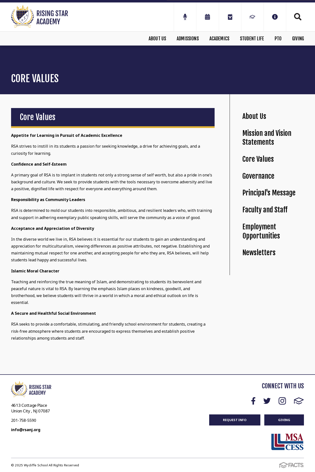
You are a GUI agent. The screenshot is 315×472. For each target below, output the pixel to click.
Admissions (188, 39)
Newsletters (259, 252)
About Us (157, 39)
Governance (258, 176)
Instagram (282, 401)
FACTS (299, 401)
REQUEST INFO (234, 420)
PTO (278, 39)
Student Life (252, 39)
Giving (298, 39)
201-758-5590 (23, 420)
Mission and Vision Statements (266, 138)
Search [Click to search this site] (297, 16)
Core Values (258, 159)
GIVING (284, 420)
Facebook (253, 401)
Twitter (267, 401)
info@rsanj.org (25, 429)
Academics (219, 39)
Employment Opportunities (261, 231)
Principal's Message (269, 193)
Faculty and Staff (264, 209)
